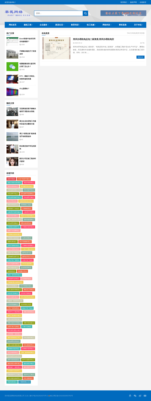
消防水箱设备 (29, 323)
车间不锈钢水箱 (13, 245)
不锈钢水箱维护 (13, 227)
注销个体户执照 (13, 253)
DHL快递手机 (29, 190)
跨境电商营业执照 (14, 356)
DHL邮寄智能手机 (14, 197)
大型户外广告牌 (13, 260)
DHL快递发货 (13, 267)
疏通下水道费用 (13, 230)
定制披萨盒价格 (13, 278)
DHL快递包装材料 (14, 378)
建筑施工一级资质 (14, 367)
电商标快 (11, 271)
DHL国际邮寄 (29, 345)
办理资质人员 (26, 205)
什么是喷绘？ (24, 89)
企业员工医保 (13, 293)
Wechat (135, 395)
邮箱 (145, 395)
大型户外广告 (27, 260)
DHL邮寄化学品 (13, 341)
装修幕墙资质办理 (26, 201)
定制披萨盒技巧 (13, 256)
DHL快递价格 (29, 337)
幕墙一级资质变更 (14, 275)
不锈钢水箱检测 (13, 238)
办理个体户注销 (13, 326)
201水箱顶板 (12, 286)
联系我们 (124, 2)
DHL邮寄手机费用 (27, 194)
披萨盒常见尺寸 (28, 256)
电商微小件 (22, 271)
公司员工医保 (26, 293)
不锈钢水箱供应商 (14, 234)
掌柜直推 (122, 25)
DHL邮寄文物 (29, 197)
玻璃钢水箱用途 (28, 349)
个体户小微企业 (28, 249)
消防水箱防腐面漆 (14, 345)
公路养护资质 (29, 212)
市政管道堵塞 (13, 216)
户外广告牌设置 (13, 308)
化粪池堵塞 (26, 238)
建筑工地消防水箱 (14, 315)
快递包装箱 (12, 382)
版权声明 (133, 2)
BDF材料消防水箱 (14, 330)
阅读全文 (140, 57)
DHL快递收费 (27, 264)
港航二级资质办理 (14, 219)
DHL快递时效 (13, 297)
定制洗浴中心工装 (14, 374)
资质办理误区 (13, 205)
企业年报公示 (26, 304)
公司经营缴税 (13, 304)
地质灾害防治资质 (14, 182)
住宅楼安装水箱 (27, 186)
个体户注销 (26, 326)
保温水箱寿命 (13, 186)
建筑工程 (27, 25)
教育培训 (75, 25)
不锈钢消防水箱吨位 (15, 282)
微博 (140, 395)
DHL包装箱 (28, 378)
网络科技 (106, 25)
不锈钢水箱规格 (28, 245)
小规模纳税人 (24, 382)
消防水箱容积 (29, 312)
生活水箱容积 (13, 352)
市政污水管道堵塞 (27, 216)
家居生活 (59, 25)
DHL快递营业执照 (27, 297)
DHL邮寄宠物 (13, 223)
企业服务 (43, 25)
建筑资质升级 (29, 363)
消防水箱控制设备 (14, 319)
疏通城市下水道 (13, 208)
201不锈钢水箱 (26, 286)
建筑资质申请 (29, 367)
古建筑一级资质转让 (15, 301)
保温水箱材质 (29, 182)
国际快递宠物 (29, 219)
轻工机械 (90, 25)
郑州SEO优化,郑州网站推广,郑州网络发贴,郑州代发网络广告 (17, 13)
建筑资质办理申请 (14, 363)
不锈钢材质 (26, 208)
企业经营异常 (26, 267)
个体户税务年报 (24, 179)
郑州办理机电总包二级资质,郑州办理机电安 (93, 39)
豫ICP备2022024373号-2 (39, 396)
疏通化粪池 (12, 241)
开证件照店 (12, 201)
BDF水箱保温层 (13, 360)
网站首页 (12, 25)
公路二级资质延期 (27, 352)
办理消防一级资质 (14, 334)
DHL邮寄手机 (13, 194)
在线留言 (143, 2)
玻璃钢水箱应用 (13, 349)
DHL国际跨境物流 (14, 290)
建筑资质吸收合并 (14, 337)
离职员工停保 (29, 290)
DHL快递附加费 (13, 264)
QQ (130, 395)
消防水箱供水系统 (14, 323)
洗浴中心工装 (29, 374)
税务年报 (11, 179)
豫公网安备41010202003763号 (61, 396)
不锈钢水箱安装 (28, 227)
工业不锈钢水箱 (13, 249)
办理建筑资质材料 (14, 371)
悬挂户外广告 (27, 308)
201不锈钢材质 (25, 241)
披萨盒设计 (26, 253)
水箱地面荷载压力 (14, 190)
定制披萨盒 (26, 278)
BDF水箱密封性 (28, 360)
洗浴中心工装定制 (14, 312)
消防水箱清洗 (26, 223)
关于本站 (138, 25)
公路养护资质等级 (14, 212)
